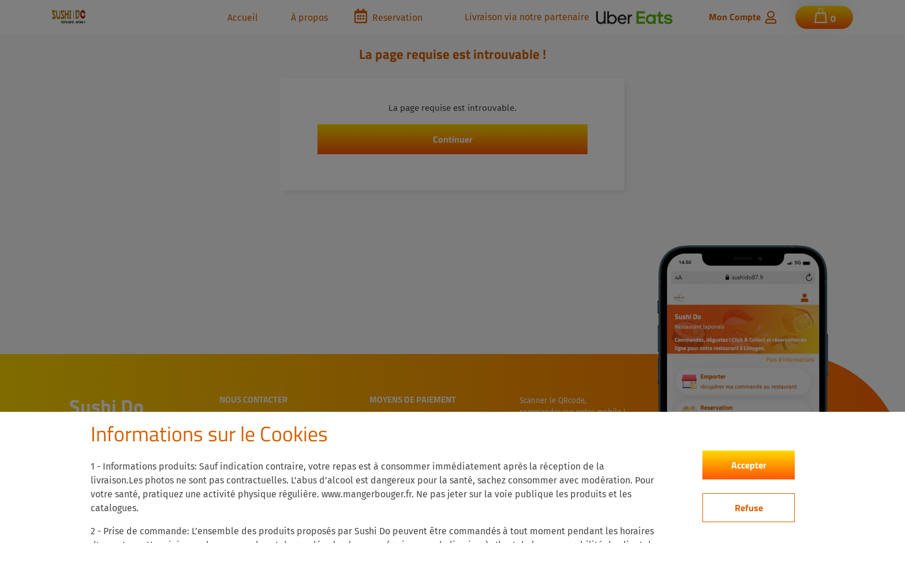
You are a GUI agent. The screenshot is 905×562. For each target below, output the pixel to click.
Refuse (749, 508)
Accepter (748, 465)
